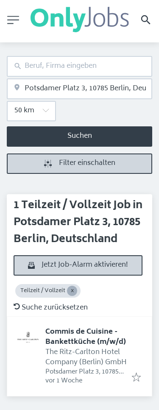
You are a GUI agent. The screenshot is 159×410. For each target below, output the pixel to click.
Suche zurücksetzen (51, 308)
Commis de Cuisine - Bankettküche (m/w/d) (85, 337)
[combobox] (79, 66)
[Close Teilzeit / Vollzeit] (72, 291)
